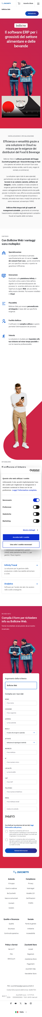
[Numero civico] (21, 762)
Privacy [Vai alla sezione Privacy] (30, 883)
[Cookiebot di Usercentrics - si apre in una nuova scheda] (29, 470)
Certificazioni (30, 898)
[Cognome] (21, 713)
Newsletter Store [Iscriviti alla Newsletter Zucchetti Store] (30, 974)
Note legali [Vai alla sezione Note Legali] (30, 888)
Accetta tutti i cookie (21, 537)
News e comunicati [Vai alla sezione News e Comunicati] (11, 898)
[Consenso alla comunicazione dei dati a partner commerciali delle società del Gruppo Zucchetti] (6, 840)
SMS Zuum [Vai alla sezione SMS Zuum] (11, 959)
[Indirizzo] (21, 752)
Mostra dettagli (29, 530)
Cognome (8, 709)
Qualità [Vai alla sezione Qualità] (11, 924)
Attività (8, 739)
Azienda (8, 719)
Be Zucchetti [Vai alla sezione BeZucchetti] (11, 893)
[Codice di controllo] (21, 809)
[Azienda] (21, 723)
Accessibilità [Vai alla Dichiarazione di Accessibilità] (30, 933)
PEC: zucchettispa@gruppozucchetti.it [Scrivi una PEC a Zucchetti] (20, 986)
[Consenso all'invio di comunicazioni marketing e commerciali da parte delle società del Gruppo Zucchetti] (6, 831)
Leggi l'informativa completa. (24, 490)
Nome (7, 699)
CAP (6, 778)
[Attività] (21, 742)
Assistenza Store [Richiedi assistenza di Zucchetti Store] (31, 959)
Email (7, 798)
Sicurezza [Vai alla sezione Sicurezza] (11, 929)
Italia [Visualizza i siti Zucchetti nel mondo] (21, 1012)
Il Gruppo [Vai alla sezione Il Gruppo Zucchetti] (11, 883)
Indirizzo (8, 748)
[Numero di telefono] (21, 792)
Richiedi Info (32, 13)
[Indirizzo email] (21, 801)
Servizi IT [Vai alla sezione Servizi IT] (11, 949)
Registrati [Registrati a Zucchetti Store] (30, 954)
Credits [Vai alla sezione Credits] (30, 903)
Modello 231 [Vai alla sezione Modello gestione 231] (30, 893)
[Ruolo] (21, 732)
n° (6, 758)
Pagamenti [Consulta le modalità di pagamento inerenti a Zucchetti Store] (30, 964)
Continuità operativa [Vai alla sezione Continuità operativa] (11, 933)
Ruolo (7, 729)
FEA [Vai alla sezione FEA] (11, 954)
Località (8, 768)
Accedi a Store (28, 3)
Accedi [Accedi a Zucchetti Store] (30, 949)
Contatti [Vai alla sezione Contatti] (11, 903)
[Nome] (21, 703)
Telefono (8, 788)
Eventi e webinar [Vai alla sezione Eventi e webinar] (11, 888)
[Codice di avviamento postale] (21, 782)
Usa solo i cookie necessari (21, 544)
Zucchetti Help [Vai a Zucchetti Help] (31, 969)
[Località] (21, 772)
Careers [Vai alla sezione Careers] (11, 908)
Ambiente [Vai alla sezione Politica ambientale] (30, 929)
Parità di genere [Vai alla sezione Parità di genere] (30, 924)
